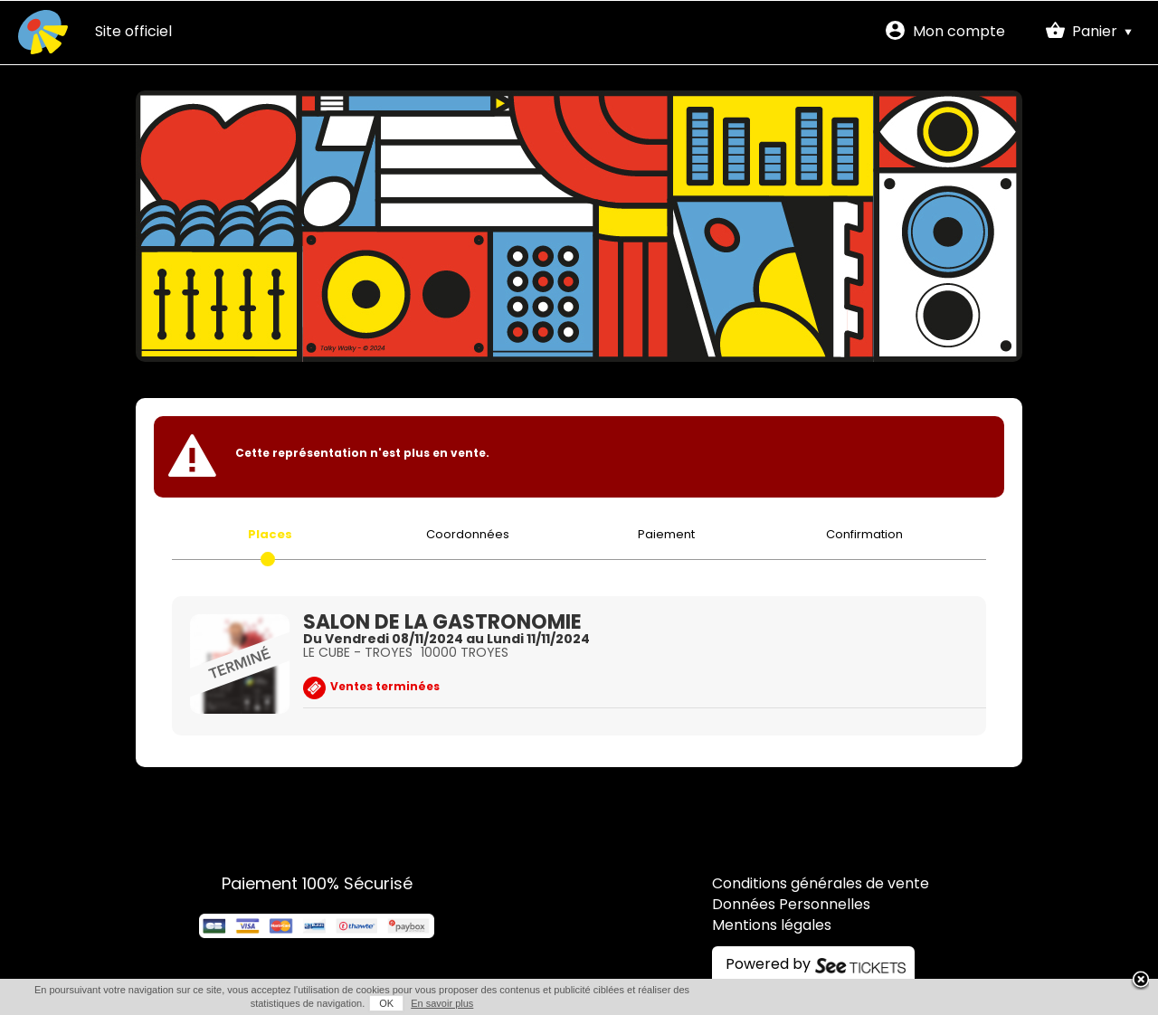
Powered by (768, 965)
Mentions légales (771, 926)
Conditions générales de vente (820, 884)
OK (386, 1003)
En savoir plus (442, 1003)
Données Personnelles (791, 905)
